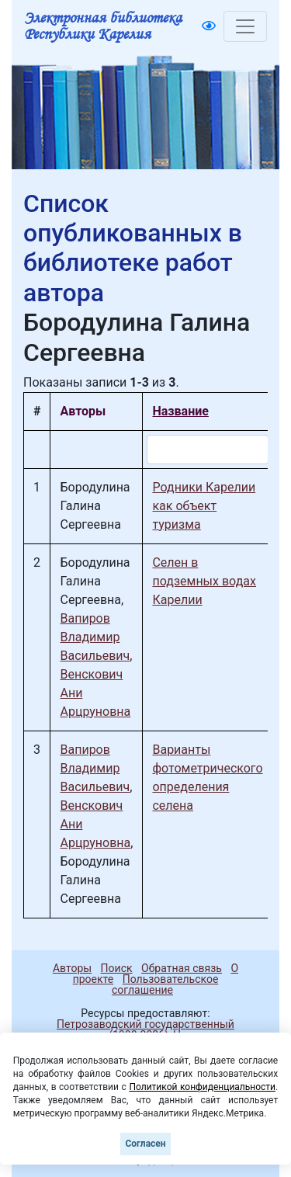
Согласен (145, 1143)
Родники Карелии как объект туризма (203, 506)
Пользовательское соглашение (165, 984)
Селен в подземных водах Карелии (204, 581)
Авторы (72, 968)
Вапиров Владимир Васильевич (95, 637)
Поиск (117, 968)
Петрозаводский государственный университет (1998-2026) (138, 1029)
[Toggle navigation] (245, 26)
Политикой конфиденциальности (202, 1087)
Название (180, 411)
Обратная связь (181, 968)
